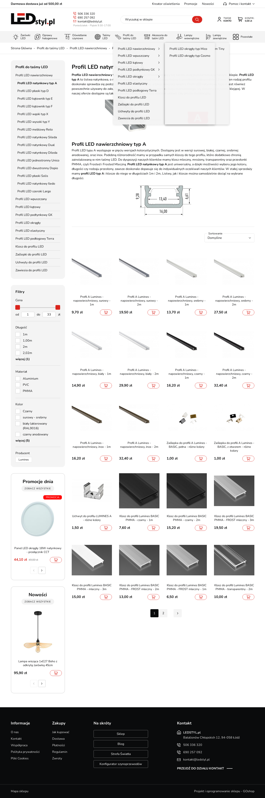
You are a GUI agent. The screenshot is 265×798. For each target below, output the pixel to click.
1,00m (27, 340)
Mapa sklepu (19, 791)
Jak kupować (60, 732)
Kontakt (16, 739)
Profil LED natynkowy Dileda (37, 153)
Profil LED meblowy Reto (35, 129)
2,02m (27, 353)
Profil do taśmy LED (51, 48)
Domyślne (215, 238)
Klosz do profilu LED (29, 246)
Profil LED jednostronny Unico (38, 160)
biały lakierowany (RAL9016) (35, 425)
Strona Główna (21, 48)
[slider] (17, 307)
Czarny (27, 411)
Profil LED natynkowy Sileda (37, 137)
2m (25, 347)
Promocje (190, 4)
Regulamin (59, 752)
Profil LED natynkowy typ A (131, 48)
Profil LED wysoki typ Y (33, 122)
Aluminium (30, 379)
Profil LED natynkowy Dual (36, 145)
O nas (15, 732)
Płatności (58, 745)
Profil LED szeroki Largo (34, 191)
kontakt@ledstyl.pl (90, 21)
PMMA (27, 391)
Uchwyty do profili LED (31, 262)
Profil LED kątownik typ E (35, 99)
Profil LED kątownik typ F (35, 106)
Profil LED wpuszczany (31, 199)
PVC (26, 385)
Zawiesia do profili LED (31, 270)
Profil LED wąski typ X (32, 114)
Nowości (208, 4)
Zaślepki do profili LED (31, 254)
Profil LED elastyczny (30, 231)
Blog (121, 744)
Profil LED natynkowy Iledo (36, 183)
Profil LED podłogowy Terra (34, 239)
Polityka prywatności (25, 752)
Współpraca (19, 745)
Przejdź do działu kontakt (200, 768)
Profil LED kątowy (27, 207)
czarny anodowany (35, 434)
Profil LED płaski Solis (32, 176)
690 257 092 (86, 18)
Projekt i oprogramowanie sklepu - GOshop (224, 791)
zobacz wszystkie (38, 488)
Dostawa (58, 739)
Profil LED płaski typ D (33, 91)
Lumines (24, 459)
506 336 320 (86, 14)
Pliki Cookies (20, 758)
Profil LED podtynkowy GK (33, 215)
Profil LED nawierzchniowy (88, 48)
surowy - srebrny (35, 417)
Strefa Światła (121, 754)
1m (25, 334)
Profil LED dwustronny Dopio (37, 168)
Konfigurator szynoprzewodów (121, 764)
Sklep (121, 734)
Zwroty (57, 758)
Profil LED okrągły (28, 223)
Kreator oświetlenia (166, 4)
